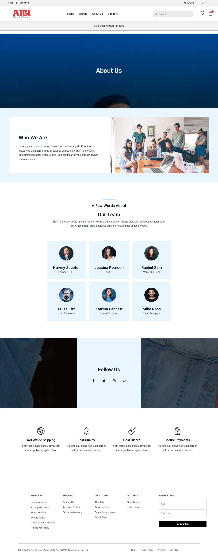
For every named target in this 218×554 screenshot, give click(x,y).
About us (97, 13)
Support (113, 13)
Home (10, 3)
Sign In (204, 3)
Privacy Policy (147, 550)
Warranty (161, 550)
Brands (83, 13)
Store (70, 13)
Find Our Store (188, 3)
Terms (134, 550)
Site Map (174, 550)
